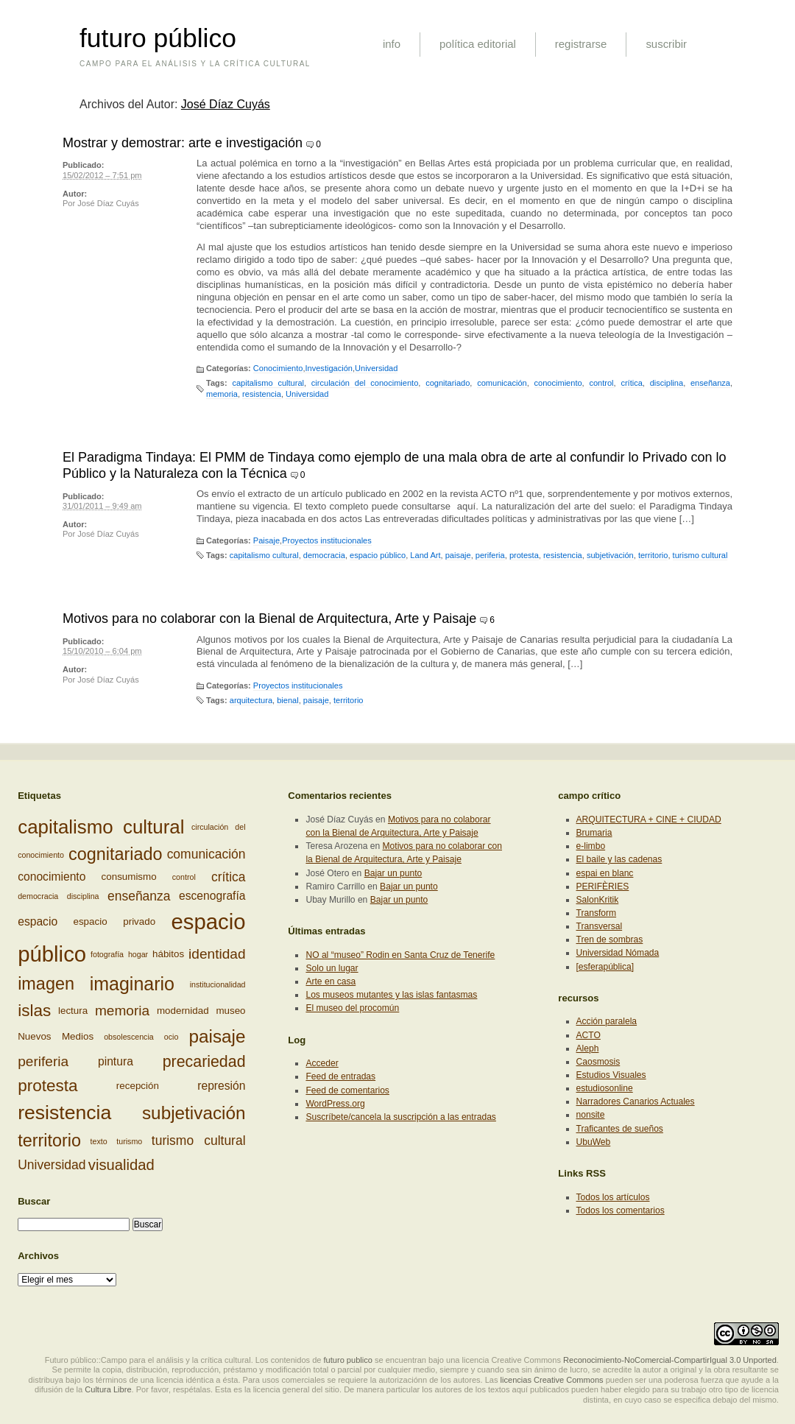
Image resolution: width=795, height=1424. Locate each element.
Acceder (321, 1063)
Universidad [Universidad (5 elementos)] (51, 1164)
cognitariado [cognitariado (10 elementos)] (115, 854)
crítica (631, 382)
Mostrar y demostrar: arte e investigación (183, 142)
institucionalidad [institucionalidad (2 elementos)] (218, 984)
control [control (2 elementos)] (184, 877)
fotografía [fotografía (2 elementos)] (107, 954)
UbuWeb (593, 1142)
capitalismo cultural (268, 382)
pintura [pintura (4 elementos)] (115, 1061)
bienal (287, 700)
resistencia (261, 394)
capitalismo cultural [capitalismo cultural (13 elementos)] (101, 827)
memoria (222, 394)
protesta (524, 555)
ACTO (588, 1035)
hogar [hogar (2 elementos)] (138, 954)
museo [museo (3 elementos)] (230, 1010)
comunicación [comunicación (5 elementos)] (206, 854)
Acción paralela (606, 1021)
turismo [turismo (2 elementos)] (129, 1140)
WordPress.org (334, 1104)
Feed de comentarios (347, 1090)
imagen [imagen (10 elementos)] (46, 984)
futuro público (158, 38)
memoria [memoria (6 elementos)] (122, 1010)
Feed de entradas (340, 1076)
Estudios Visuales (611, 1075)
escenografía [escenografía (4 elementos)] (212, 896)
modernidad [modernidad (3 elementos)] (183, 1010)
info (391, 44)
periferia (490, 555)
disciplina (666, 382)
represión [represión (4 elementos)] (221, 1085)
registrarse (581, 44)
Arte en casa (330, 981)
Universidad (376, 368)
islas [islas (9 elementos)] (34, 1010)
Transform (596, 913)
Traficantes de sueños (619, 1129)
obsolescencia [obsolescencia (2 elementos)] (129, 1036)
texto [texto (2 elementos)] (99, 1140)
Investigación (328, 368)
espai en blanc (605, 873)
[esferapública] (605, 967)
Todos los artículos (613, 1197)
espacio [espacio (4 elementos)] (37, 922)
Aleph (587, 1048)
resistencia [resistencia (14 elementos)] (64, 1113)
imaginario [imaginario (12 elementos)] (132, 983)
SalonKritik (597, 900)
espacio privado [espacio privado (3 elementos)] (114, 921)
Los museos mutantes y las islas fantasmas (391, 995)
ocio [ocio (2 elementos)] (171, 1036)
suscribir (666, 44)
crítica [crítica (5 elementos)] (228, 877)
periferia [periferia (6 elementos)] (43, 1061)
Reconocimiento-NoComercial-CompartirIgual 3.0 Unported (670, 1360)
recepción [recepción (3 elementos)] (137, 1085)
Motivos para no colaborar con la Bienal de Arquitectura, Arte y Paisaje (269, 618)
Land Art (425, 555)
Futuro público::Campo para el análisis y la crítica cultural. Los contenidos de (183, 1360)
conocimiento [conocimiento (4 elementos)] (51, 876)
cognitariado (447, 382)
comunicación (502, 382)
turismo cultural (700, 555)
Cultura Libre (108, 1389)
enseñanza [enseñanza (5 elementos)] (139, 896)
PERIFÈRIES (602, 886)
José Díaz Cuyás (225, 104)
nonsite (590, 1115)
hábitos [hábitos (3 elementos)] (168, 953)
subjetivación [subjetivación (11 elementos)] (194, 1113)
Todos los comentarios (620, 1210)
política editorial (477, 44)
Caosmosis (598, 1062)
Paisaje (266, 540)
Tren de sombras (609, 939)
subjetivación (610, 555)
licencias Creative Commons (552, 1379)
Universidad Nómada (618, 953)
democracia (324, 555)
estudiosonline (604, 1088)
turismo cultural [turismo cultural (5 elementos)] (199, 1140)
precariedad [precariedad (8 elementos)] (204, 1062)
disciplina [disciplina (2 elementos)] (83, 896)
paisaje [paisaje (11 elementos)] (216, 1036)
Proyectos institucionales (327, 540)
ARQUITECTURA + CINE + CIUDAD (648, 819)
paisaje (458, 555)
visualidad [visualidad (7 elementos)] (121, 1165)
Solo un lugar (331, 968)
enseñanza (710, 382)
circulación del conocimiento (365, 382)
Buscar (34, 1201)
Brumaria (594, 833)
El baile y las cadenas (619, 859)
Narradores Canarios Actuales (635, 1101)
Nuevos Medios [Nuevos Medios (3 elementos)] (55, 1036)
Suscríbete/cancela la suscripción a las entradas (400, 1117)
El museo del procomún (352, 1008)
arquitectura (251, 700)
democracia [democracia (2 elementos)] (38, 896)
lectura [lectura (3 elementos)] (73, 1010)
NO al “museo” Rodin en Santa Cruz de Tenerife (400, 955)
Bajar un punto (393, 873)
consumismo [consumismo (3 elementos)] (129, 876)
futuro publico (348, 1360)
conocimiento (558, 382)
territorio (653, 555)
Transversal (599, 926)
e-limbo (591, 846)
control (601, 382)
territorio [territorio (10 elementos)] (49, 1140)
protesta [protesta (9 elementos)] (47, 1085)
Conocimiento (278, 368)
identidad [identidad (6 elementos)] (216, 954)
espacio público (378, 555)
